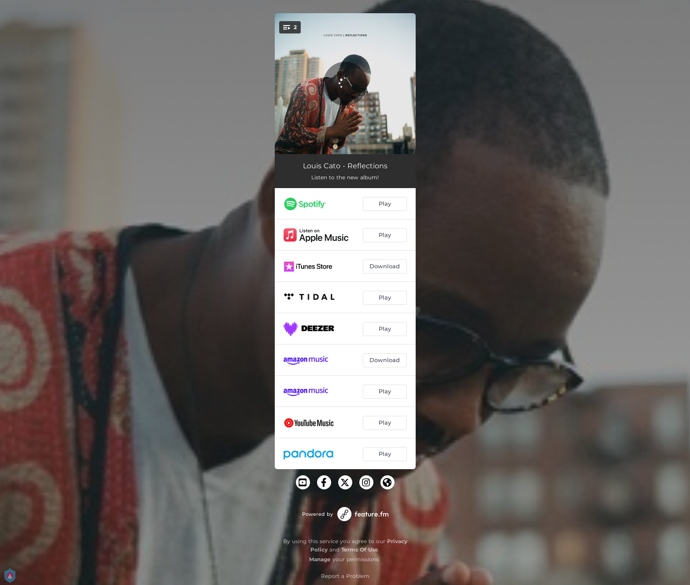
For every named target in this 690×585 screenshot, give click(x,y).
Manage (320, 559)
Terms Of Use (359, 549)
